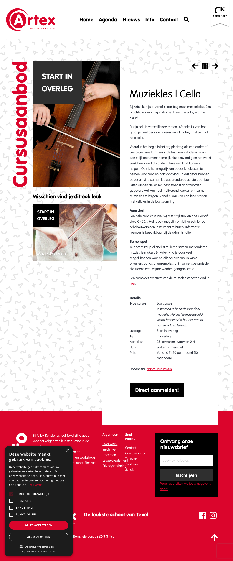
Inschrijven (109, 449)
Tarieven (131, 458)
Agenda (108, 19)
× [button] (67, 451)
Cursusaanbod (135, 453)
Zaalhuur (131, 464)
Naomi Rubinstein (159, 369)
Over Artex (109, 444)
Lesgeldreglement (115, 460)
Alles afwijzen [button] (38, 537)
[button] (38, 546)
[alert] (39, 501)
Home (86, 19)
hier (132, 283)
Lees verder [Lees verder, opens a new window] (36, 485)
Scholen (130, 469)
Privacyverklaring (114, 466)
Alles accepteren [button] (39, 525)
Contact (169, 19)
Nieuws (131, 19)
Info (149, 19)
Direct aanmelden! (157, 390)
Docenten (109, 455)
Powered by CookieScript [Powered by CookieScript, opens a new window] (39, 551)
